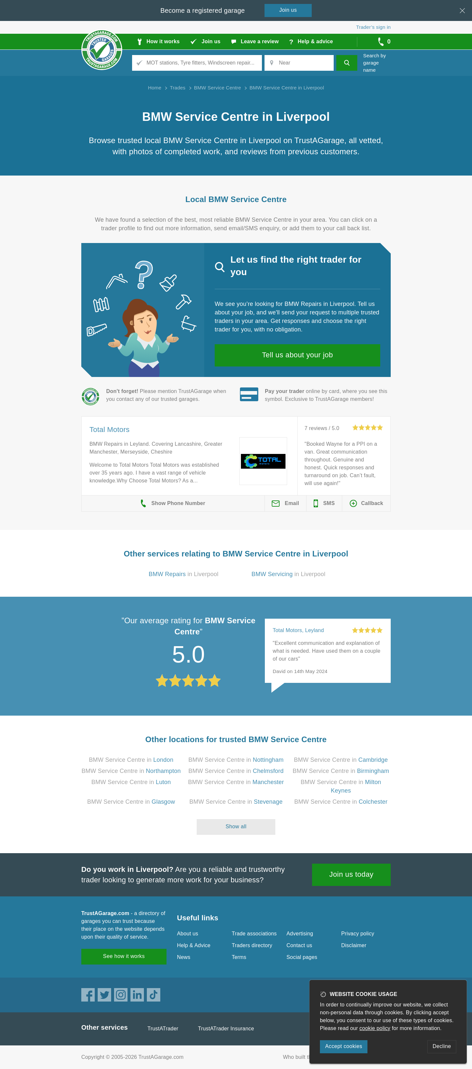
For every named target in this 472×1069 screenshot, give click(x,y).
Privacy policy (357, 933)
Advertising (299, 933)
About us (187, 933)
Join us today (351, 874)
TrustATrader (163, 1028)
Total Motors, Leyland (298, 630)
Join (288, 10)
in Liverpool (184, 574)
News (183, 957)
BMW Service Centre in (131, 760)
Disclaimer (353, 945)
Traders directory (252, 945)
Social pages (301, 957)
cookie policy (375, 1028)
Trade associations (254, 933)
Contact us (299, 945)
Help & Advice (193, 945)
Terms (239, 957)
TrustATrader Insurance (226, 1028)
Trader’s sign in (373, 27)
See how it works (124, 956)
